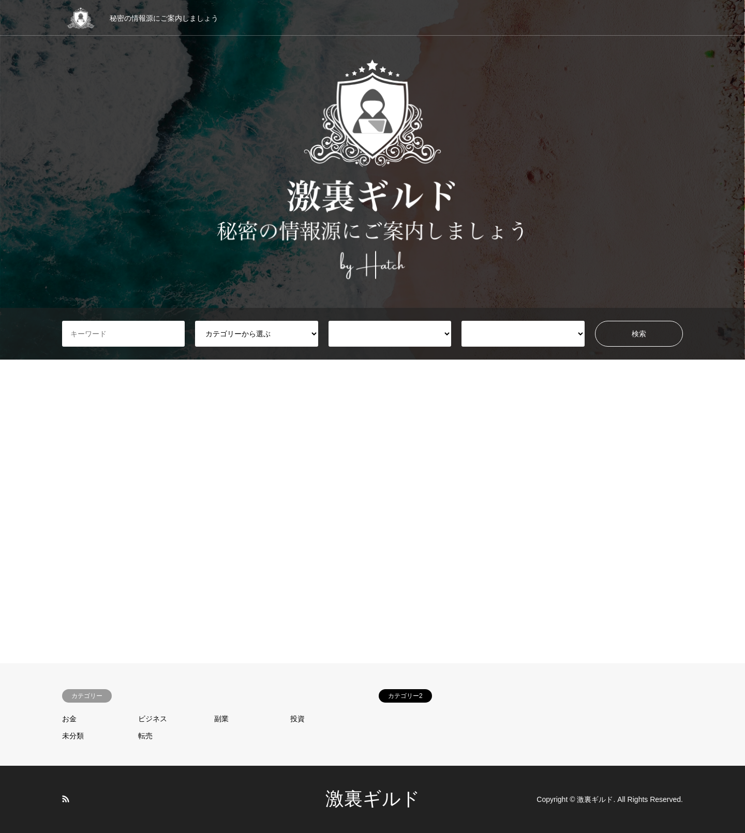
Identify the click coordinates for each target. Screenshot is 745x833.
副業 (221, 719)
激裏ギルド (372, 799)
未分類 (73, 736)
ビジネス (152, 719)
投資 (297, 719)
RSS (65, 798)
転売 (145, 736)
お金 (69, 719)
